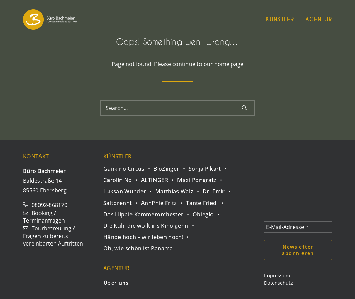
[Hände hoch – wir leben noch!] (148, 235)
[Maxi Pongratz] (201, 178)
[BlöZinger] (170, 166)
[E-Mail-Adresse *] (298, 227)
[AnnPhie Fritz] (163, 200)
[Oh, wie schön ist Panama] (138, 246)
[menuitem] (282, 19)
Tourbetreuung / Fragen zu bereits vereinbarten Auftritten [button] (53, 236)
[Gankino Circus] (128, 167)
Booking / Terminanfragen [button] (44, 216)
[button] (244, 107)
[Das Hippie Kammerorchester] (148, 212)
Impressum (277, 275)
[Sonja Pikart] (209, 166)
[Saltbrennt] (122, 200)
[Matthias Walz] (179, 189)
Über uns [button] (116, 282)
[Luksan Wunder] (129, 189)
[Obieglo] (208, 212)
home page (228, 64)
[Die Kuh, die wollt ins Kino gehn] (150, 223)
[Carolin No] (122, 178)
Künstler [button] (280, 19)
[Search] (177, 108)
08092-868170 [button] (45, 205)
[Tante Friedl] (206, 200)
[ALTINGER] (159, 178)
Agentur (318, 19)
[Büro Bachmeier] (50, 19)
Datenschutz (278, 282)
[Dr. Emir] (218, 189)
